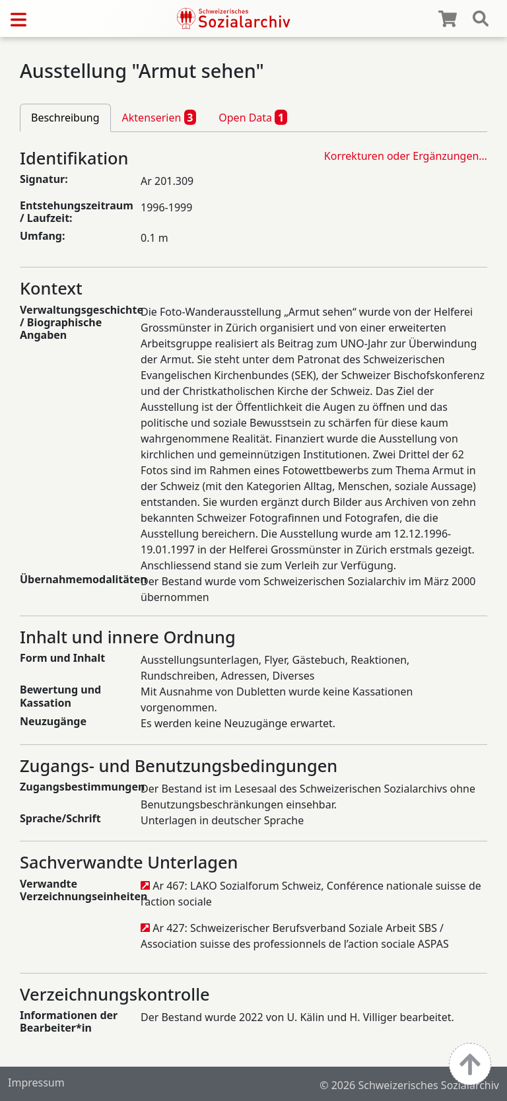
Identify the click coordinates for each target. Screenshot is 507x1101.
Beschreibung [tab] (65, 117)
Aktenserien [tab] (159, 117)
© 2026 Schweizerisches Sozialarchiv (409, 1085)
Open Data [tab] (253, 117)
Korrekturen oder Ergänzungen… (405, 156)
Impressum (36, 1082)
